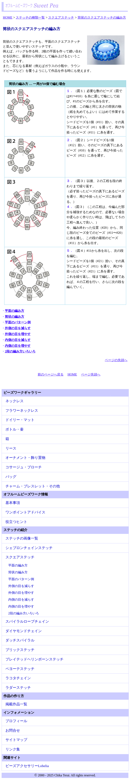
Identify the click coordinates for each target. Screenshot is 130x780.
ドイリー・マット (19, 420)
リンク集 (12, 749)
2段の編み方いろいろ (20, 351)
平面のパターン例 (18, 322)
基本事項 (12, 503)
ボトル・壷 (14, 429)
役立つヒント (16, 522)
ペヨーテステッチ (19, 669)
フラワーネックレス (21, 411)
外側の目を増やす (18, 334)
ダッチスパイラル (19, 640)
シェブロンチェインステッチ (29, 548)
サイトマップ (16, 740)
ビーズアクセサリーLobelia (27, 766)
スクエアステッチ (19, 557)
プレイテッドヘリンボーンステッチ (34, 659)
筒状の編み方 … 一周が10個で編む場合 (37, 84)
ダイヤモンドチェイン (23, 631)
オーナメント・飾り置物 (25, 458)
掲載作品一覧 (16, 704)
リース (10, 448)
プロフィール (16, 721)
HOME (72, 374)
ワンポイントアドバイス (25, 512)
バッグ (10, 477)
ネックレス (14, 401)
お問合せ (12, 730)
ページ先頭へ (90, 374)
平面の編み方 (14, 310)
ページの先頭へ (116, 360)
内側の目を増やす (18, 345)
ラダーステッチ (18, 688)
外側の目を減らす (18, 328)
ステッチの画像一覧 (21, 538)
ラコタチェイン (18, 678)
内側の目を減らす (18, 340)
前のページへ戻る (50, 374)
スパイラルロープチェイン (27, 621)
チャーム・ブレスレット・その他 (32, 486)
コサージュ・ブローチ (23, 467)
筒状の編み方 (14, 316)
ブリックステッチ (19, 650)
